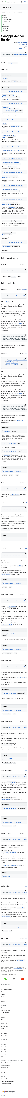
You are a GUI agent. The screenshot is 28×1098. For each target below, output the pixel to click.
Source (3, 994)
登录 (25, 1)
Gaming (3, 1007)
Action (9, 99)
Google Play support (6, 1083)
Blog (2, 999)
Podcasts (3, 1001)
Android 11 (3, 1051)
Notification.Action (8, 96)
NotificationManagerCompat (12, 865)
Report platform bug (6, 1078)
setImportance (7, 221)
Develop (13, 12)
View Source (22, 44)
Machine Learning (5, 1010)
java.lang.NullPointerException (12, 471)
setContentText (7, 176)
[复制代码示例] (26, 335)
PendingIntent (15, 111)
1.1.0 (26, 502)
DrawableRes (9, 108)
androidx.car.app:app (22, 42)
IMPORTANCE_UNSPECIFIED (9, 852)
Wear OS (3, 1028)
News (2, 996)
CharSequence (14, 110)
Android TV (3, 1035)
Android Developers (5, 12)
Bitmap (4, 234)
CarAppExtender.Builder (21, 54)
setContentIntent (8, 162)
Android (3, 987)
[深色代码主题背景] (26, 53)
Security (3, 992)
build (4, 123)
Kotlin (20, 48)
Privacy (3, 1017)
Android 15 (3, 1042)
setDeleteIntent (7, 203)
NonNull (6, 91)
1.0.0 (26, 46)
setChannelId (6, 135)
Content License (18, 968)
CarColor (16, 150)
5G (2, 1020)
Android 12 (3, 1049)
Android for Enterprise (6, 989)
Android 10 (3, 1054)
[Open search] (19, 2)
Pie (2, 1056)
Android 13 (3, 1047)
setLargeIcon (6, 233)
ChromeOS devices (5, 1031)
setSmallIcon (6, 246)
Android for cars (5, 1033)
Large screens (4, 1026)
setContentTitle (7, 189)
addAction (6, 95)
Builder (5, 78)
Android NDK (4, 1072)
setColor (5, 150)
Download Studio (5, 1070)
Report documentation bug (7, 1081)
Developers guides (5, 1065)
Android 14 (3, 1044)
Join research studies (6, 1086)
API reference (6, 7)
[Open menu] (2, 2)
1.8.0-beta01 (24, 289)
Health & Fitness (5, 1012)
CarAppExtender (12, 63)
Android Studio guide (6, 1062)
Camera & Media (5, 1015)
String (4, 137)
